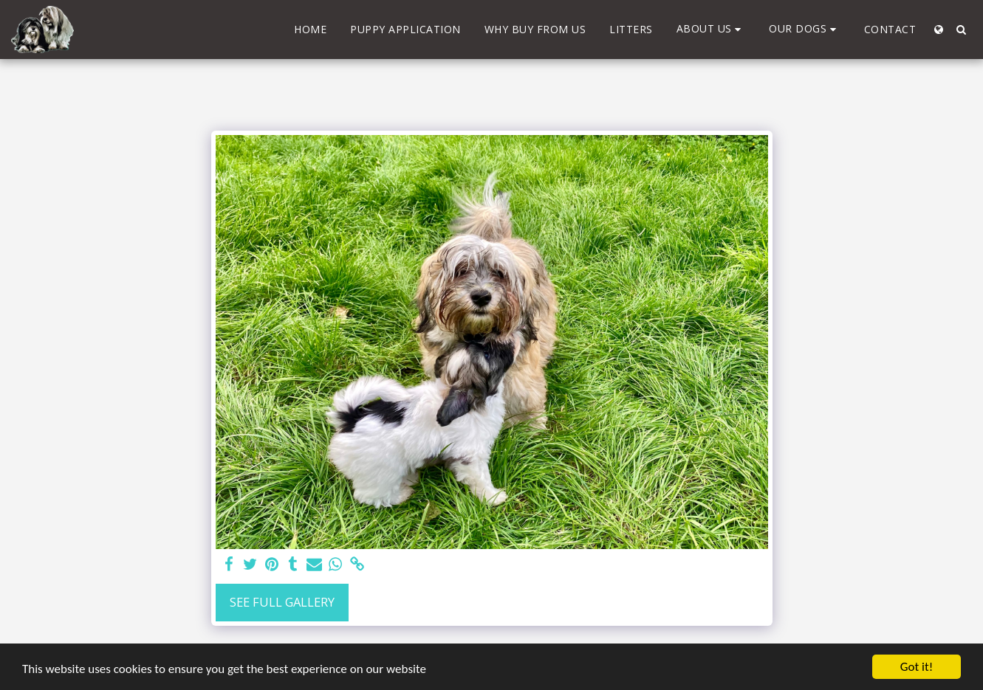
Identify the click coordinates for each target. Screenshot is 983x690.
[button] (711, 29)
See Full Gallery (282, 601)
